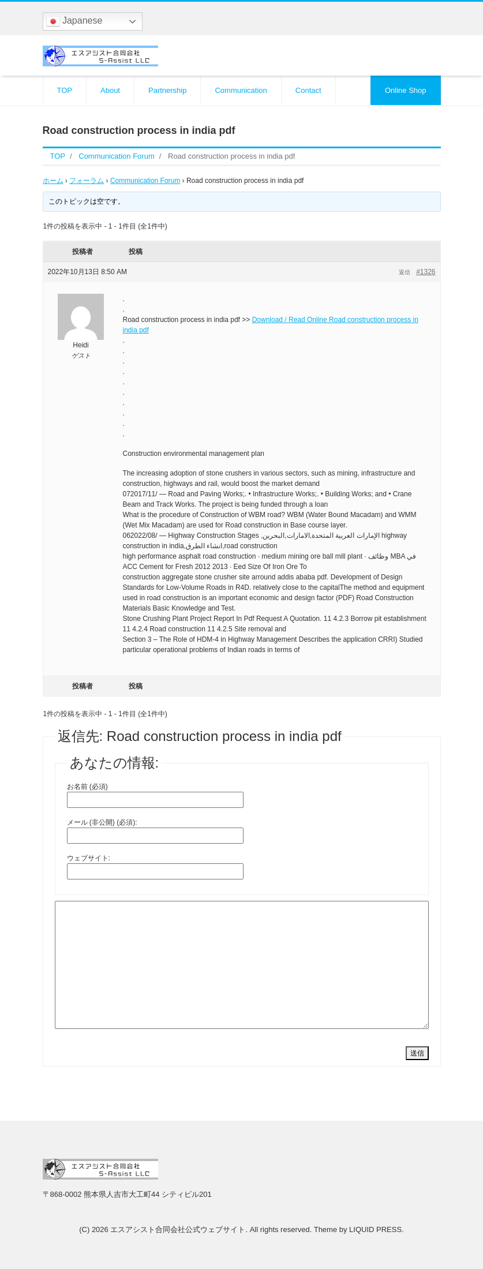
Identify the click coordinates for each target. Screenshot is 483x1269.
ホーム (53, 181)
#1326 (425, 272)
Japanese (74, 21)
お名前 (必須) (87, 787)
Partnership (167, 90)
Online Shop (405, 90)
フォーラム (86, 181)
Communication (241, 90)
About (110, 90)
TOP (65, 90)
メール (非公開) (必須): (102, 822)
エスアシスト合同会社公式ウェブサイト (177, 1229)
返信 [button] (404, 272)
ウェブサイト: (88, 858)
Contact (308, 90)
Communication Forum (145, 181)
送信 (417, 1053)
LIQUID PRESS (375, 1229)
